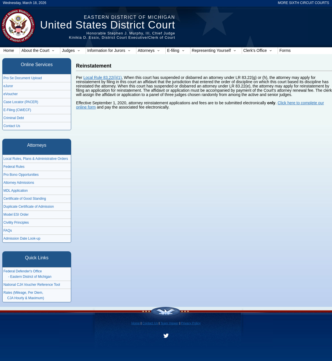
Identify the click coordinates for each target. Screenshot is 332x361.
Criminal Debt (13, 118)
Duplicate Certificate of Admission (28, 207)
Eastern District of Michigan (129, 17)
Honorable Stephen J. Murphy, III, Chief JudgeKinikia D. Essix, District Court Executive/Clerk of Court (122, 35)
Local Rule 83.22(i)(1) (102, 77)
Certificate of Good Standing (24, 199)
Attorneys (149, 50)
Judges (71, 50)
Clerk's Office (257, 50)
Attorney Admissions (18, 183)
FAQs (7, 230)
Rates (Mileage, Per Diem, (23, 293)
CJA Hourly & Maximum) (23, 298)
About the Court (37, 50)
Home (8, 50)
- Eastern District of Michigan (27, 277)
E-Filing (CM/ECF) (17, 110)
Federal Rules (13, 167)
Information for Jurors (108, 50)
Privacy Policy (191, 323)
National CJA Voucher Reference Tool (31, 285)
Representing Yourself (214, 50)
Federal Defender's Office (22, 271)
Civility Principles (16, 223)
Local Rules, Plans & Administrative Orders (35, 159)
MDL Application (15, 191)
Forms (285, 50)
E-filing (176, 50)
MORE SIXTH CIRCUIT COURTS (303, 3)
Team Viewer (169, 323)
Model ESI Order (16, 215)
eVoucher (10, 94)
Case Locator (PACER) (20, 102)
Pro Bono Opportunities (21, 175)
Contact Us (11, 126)
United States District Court (107, 25)
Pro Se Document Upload (22, 78)
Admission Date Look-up (21, 238)
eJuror (8, 86)
